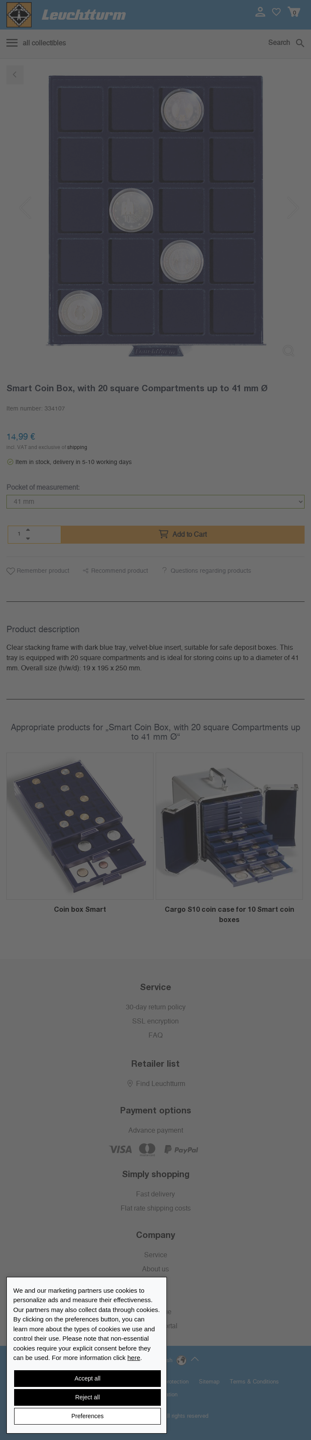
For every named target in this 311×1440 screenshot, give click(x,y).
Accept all (87, 1378)
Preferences (87, 1416)
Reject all (87, 1397)
